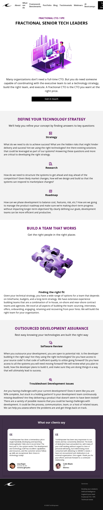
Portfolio (47, 5)
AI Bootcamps (90, 5)
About (18, 5)
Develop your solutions (89, 489)
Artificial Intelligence (88, 491)
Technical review (87, 499)
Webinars (78, 5)
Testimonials (65, 5)
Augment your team (88, 494)
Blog (55, 5)
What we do (25, 5)
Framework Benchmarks (35, 5)
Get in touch (52, 99)
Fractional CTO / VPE (88, 497)
